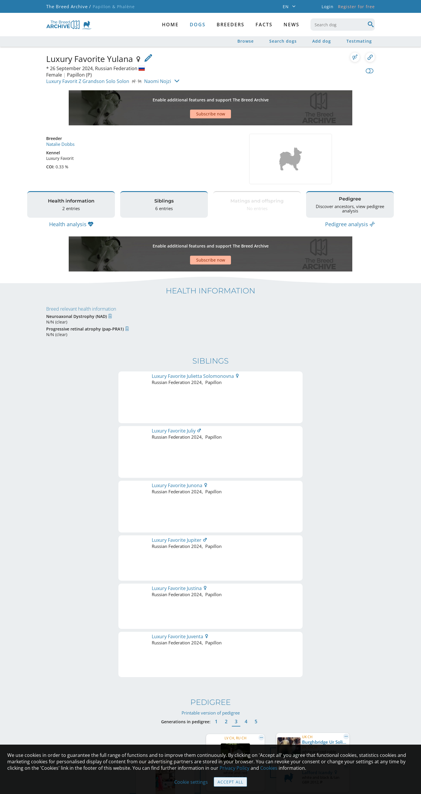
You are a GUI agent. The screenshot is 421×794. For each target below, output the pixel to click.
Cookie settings (191, 782)
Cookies (268, 768)
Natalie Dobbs (60, 123)
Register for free (356, 6)
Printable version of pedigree (210, 411)
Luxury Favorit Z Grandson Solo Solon (87, 81)
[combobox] (343, 24)
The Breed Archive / (68, 6)
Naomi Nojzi (157, 81)
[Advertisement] (188, 97)
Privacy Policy (234, 768)
